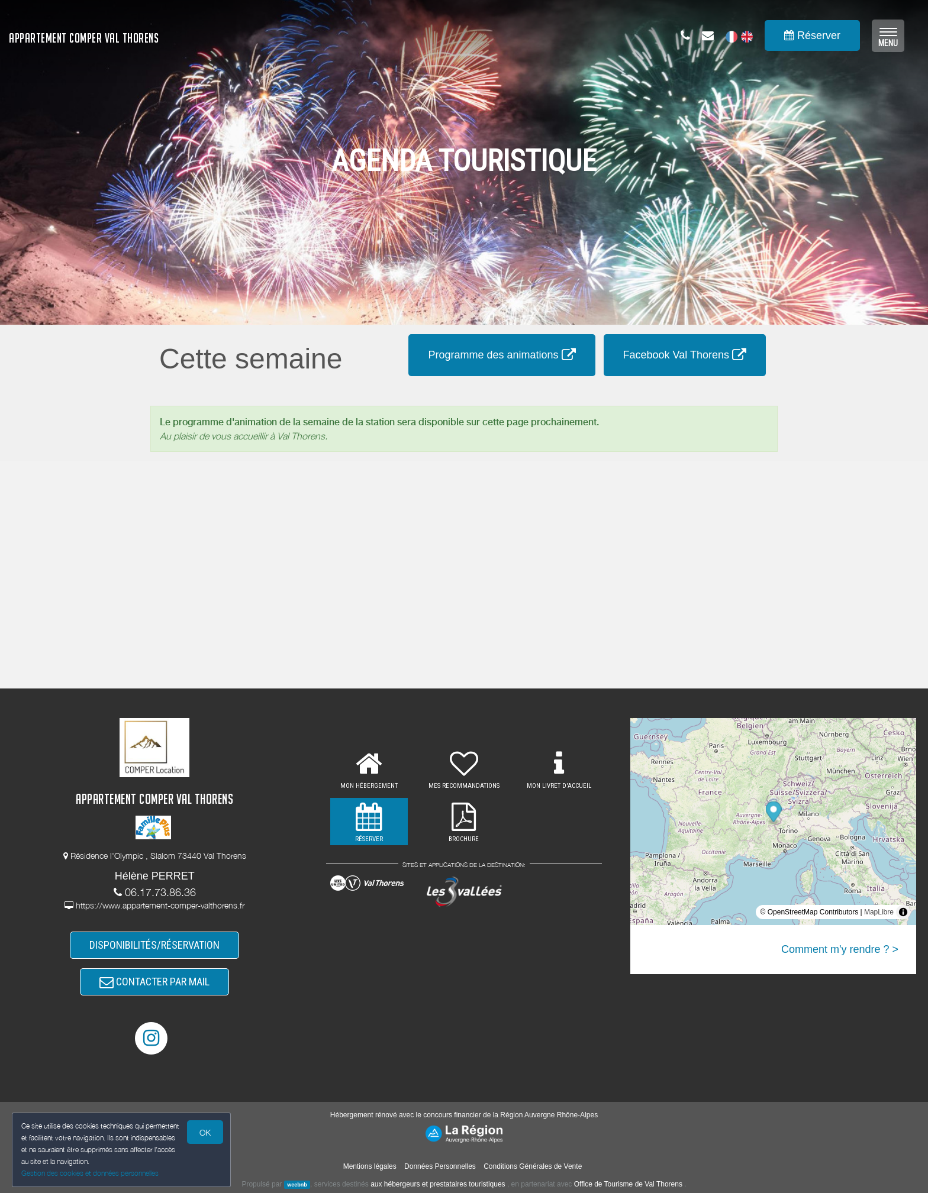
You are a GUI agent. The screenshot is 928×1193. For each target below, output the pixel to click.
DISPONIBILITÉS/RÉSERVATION (154, 945)
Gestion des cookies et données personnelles (90, 1173)
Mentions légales (370, 1166)
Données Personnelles (440, 1166)
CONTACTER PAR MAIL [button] (154, 981)
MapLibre (879, 912)
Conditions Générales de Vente (533, 1166)
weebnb (297, 1185)
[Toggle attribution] (903, 912)
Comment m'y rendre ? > (839, 949)
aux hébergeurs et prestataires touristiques (437, 1184)
